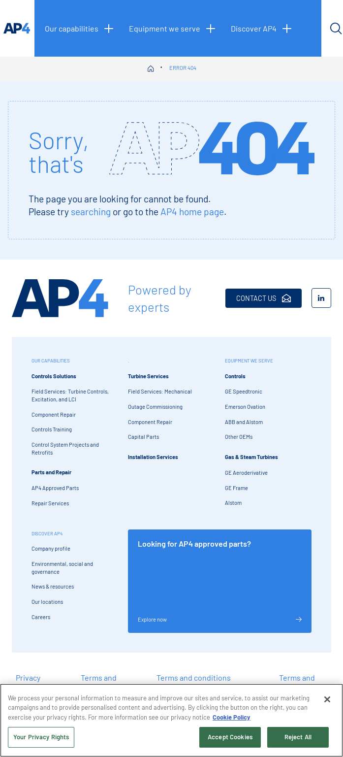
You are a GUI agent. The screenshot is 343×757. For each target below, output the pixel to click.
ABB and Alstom (244, 422)
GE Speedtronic (243, 391)
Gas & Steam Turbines (251, 457)
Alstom (233, 502)
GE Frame (236, 488)
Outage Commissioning (155, 406)
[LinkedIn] (321, 298)
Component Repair (53, 414)
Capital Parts (143, 436)
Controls (235, 376)
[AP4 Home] (60, 298)
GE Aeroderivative (246, 472)
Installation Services (153, 457)
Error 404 (182, 68)
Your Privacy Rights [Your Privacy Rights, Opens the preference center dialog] (41, 737)
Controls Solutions (53, 376)
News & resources (52, 586)
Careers (40, 617)
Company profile (50, 548)
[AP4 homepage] (17, 28)
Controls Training (51, 429)
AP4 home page (192, 211)
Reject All (298, 737)
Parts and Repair (51, 472)
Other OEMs (238, 436)
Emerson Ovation (245, 406)
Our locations (47, 601)
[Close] (327, 699)
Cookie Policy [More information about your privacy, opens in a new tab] (231, 717)
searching (91, 211)
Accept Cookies (230, 737)
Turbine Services (148, 376)
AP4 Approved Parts (55, 488)
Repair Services (50, 503)
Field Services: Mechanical (160, 391)
